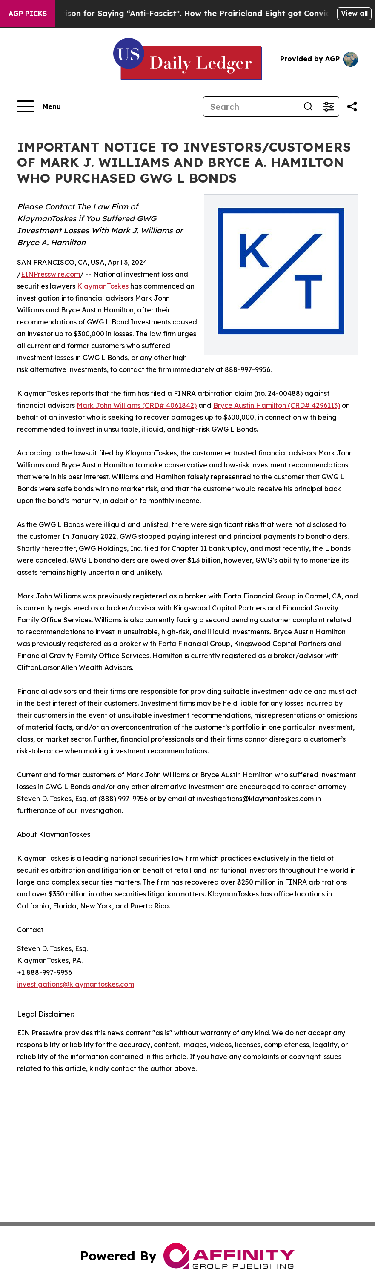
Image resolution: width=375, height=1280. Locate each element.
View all (354, 13)
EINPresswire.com (50, 274)
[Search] (250, 106)
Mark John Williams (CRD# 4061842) (137, 405)
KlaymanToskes (103, 286)
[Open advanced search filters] (328, 106)
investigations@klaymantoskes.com (75, 984)
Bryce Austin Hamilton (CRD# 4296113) (276, 405)
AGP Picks (28, 13)
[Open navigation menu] (39, 106)
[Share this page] (352, 106)
